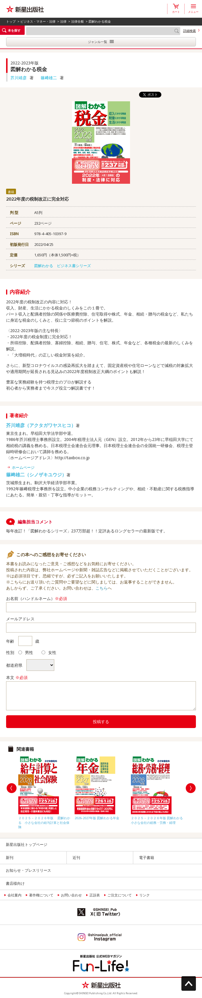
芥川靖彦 (18, 77)
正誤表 (94, 895)
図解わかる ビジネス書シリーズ (62, 265)
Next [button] (191, 788)
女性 (49, 652)
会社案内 (14, 895)
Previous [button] (12, 788)
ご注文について (119, 895)
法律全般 (77, 21)
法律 (63, 21)
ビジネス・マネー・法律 (37, 21)
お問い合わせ (71, 895)
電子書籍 (146, 857)
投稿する (101, 721)
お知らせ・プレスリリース (28, 870)
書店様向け (15, 883)
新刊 (9, 857)
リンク (144, 895)
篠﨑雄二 (49, 77)
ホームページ (23, 467)
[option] (45, 791)
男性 (25, 652)
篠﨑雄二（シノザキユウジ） (36, 474)
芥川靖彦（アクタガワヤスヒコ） (41, 425)
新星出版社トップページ (26, 844)
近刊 (76, 857)
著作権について (41, 895)
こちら (101, 588)
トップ (11, 21)
